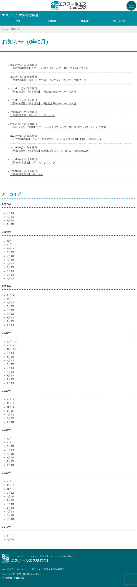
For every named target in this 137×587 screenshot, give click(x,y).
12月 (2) (11, 481)
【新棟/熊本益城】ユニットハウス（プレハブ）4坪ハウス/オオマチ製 (49, 68)
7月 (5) (10, 302)
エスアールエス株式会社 (30, 560)
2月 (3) (10, 321)
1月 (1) (10, 422)
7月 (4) (10, 500)
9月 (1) (10, 539)
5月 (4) (10, 310)
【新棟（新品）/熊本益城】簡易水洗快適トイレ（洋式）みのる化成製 (49, 151)
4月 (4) (10, 217)
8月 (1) (10, 256)
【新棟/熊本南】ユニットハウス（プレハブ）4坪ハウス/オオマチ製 (48, 80)
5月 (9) (10, 213)
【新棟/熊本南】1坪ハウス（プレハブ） (32, 115)
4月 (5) (10, 454)
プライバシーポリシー (20, 569)
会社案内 (85, 21)
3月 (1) (10, 220)
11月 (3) (11, 295)
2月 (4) (10, 519)
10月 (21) (12, 349)
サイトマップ (38, 569)
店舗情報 (52, 21)
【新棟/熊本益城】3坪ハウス (26, 174)
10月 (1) (11, 299)
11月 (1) (11, 244)
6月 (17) (11, 411)
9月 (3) (10, 252)
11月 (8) (11, 345)
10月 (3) (11, 407)
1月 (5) (10, 383)
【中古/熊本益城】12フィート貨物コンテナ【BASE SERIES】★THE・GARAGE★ (56, 139)
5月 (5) (10, 368)
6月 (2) (10, 450)
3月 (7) (10, 515)
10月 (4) (11, 248)
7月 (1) (10, 260)
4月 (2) (10, 271)
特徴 (18, 21)
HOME (5, 569)
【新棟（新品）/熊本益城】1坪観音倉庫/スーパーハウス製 (43, 92)
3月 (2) (10, 457)
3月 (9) (10, 375)
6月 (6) (10, 306)
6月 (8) (10, 364)
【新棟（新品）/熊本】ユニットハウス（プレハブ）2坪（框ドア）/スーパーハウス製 (58, 127)
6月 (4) (10, 263)
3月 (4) (10, 275)
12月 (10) (12, 341)
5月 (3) (10, 267)
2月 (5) (10, 278)
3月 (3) (10, 418)
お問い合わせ (118, 21)
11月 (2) (11, 403)
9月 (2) (10, 493)
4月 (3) (10, 314)
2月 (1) (10, 224)
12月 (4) (11, 399)
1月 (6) (10, 325)
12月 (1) (11, 241)
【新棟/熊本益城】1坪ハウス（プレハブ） (34, 162)
